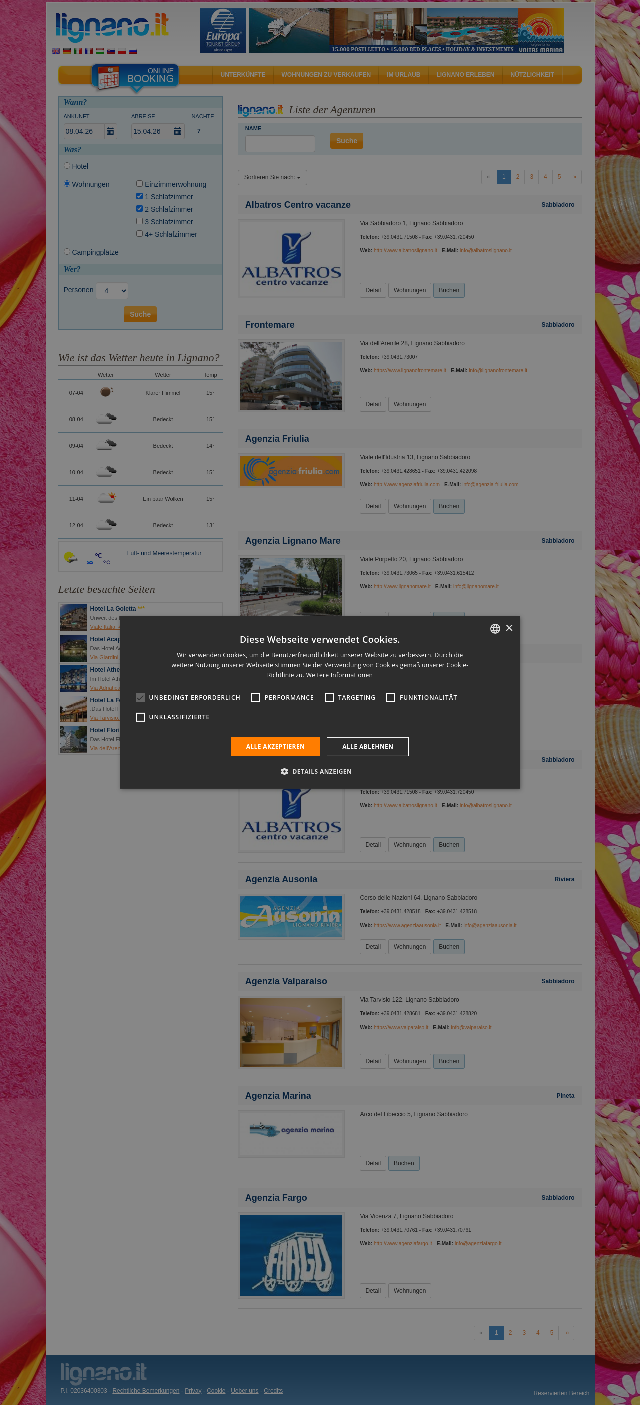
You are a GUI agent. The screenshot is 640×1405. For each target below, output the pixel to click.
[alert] (320, 702)
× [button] (509, 628)
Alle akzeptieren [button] (275, 746)
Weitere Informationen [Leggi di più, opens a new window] (339, 675)
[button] (320, 771)
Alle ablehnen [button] (367, 746)
